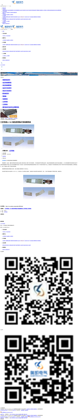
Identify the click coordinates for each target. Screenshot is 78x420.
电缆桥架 (41, 10)
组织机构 (16, 16)
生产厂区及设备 (31, 16)
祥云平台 (14, 410)
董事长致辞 (8, 16)
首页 (3, 31)
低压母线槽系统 (11, 10)
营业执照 (26, 410)
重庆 (22, 414)
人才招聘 (7, 21)
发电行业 (7, 19)
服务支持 (7, 23)
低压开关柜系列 (23, 10)
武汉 (14, 414)
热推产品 (2, 414)
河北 (26, 414)
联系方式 (4, 23)
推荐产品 (4, 12)
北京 (18, 414)
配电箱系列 (34, 10)
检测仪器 (15, 12)
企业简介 (4, 16)
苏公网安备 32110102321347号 (6, 412)
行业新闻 (7, 14)
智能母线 (35, 415)
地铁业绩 (11, 19)
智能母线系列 (5, 10)
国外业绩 (4, 19)
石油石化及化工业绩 (27, 19)
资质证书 (22, 16)
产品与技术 (5, 11)
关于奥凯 (4, 15)
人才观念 (4, 21)
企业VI (19, 16)
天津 (12, 414)
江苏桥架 (48, 10)
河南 (24, 414)
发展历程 (12, 16)
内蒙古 (20, 414)
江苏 (10, 414)
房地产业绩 (15, 19)
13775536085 (2, 223)
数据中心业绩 (20, 19)
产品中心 (4, 9)
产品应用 (7, 12)
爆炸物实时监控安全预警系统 (55, 10)
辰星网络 (22, 410)
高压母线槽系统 (17, 10)
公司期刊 (11, 14)
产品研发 (11, 12)
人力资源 (4, 20)
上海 (16, 414)
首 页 (6, 118)
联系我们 (39, 16)
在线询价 (4, 156)
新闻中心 (4, 13)
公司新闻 (4, 14)
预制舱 (38, 10)
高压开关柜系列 (29, 10)
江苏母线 (44, 10)
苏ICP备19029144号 (4, 410)
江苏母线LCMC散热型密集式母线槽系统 (14, 208)
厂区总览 (25, 16)
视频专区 (35, 16)
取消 (12, 29)
